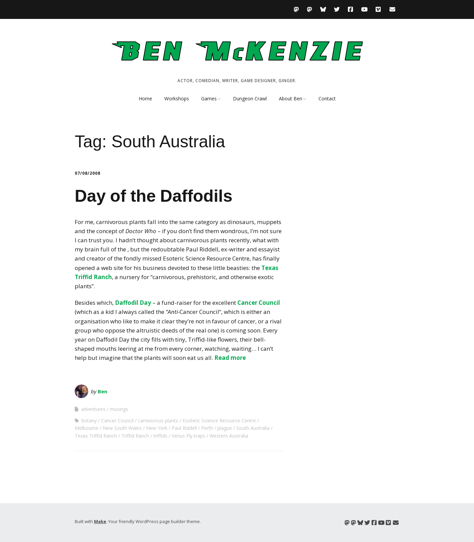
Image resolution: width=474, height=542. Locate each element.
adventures (93, 409)
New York (156, 428)
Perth (207, 428)
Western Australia (229, 436)
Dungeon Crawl (250, 98)
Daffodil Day (133, 302)
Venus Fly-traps (188, 436)
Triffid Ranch (135, 436)
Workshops (176, 98)
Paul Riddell (184, 428)
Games (209, 98)
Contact (327, 98)
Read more (230, 358)
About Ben (290, 98)
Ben (102, 391)
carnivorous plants (158, 420)
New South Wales (122, 428)
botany (89, 420)
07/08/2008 (87, 173)
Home (145, 98)
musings (119, 409)
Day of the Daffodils (153, 196)
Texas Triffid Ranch (96, 436)
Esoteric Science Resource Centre (219, 420)
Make (100, 521)
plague (224, 428)
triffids (160, 436)
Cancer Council (258, 302)
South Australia (252, 428)
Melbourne (86, 428)
